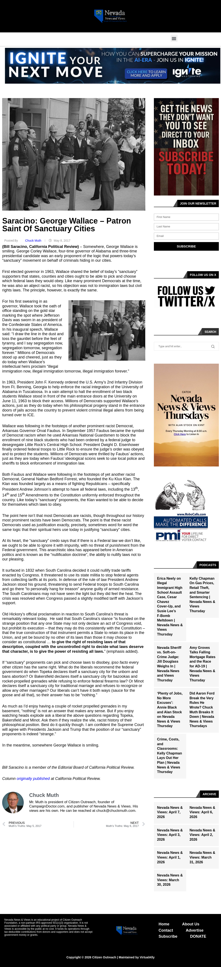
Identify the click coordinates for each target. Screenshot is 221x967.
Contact (166, 930)
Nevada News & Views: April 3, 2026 (170, 834)
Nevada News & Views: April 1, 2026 (170, 857)
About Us (190, 924)
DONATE (198, 936)
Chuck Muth (33, 240)
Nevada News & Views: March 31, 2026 (202, 857)
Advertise (195, 930)
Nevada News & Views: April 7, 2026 (170, 812)
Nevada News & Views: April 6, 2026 (202, 812)
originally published (33, 778)
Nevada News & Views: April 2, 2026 (202, 834)
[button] (174, 38)
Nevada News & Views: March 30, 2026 (170, 879)
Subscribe (168, 936)
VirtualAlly (147, 957)
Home (164, 924)
